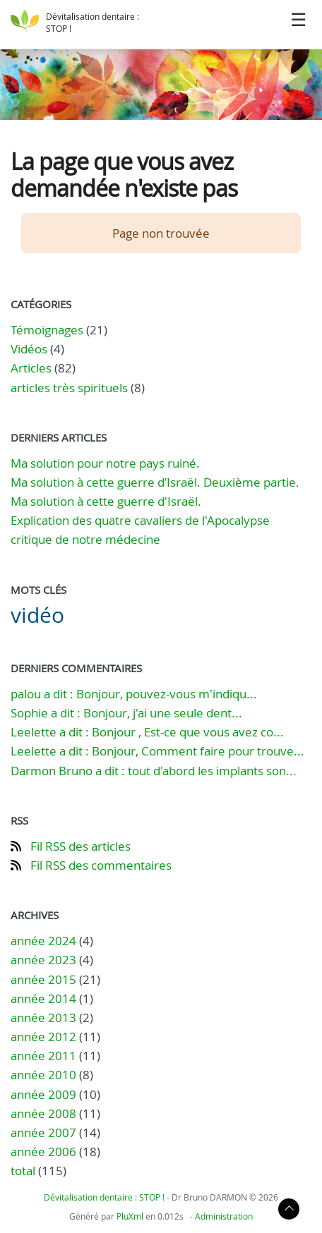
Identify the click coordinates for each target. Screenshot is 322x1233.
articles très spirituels (69, 387)
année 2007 (43, 1132)
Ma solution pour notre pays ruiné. (105, 463)
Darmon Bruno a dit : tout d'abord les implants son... (154, 771)
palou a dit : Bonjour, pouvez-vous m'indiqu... (134, 694)
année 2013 (43, 1017)
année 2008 (43, 1113)
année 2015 (43, 979)
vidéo (37, 615)
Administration (224, 1216)
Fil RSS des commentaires (101, 865)
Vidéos (29, 349)
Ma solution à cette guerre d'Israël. (106, 501)
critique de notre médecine (85, 539)
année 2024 (43, 941)
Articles (31, 368)
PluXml (130, 1216)
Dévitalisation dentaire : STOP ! (104, 1197)
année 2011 (43, 1055)
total (24, 1170)
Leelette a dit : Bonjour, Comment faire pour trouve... (157, 751)
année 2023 (43, 960)
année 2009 (43, 1094)
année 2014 (43, 998)
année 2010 (43, 1075)
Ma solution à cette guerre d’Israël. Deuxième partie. (155, 482)
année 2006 (43, 1151)
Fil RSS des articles (80, 846)
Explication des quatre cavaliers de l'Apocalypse (140, 520)
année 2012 (43, 1036)
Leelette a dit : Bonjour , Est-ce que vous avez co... (147, 732)
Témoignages (47, 330)
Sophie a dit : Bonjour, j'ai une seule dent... (126, 713)
